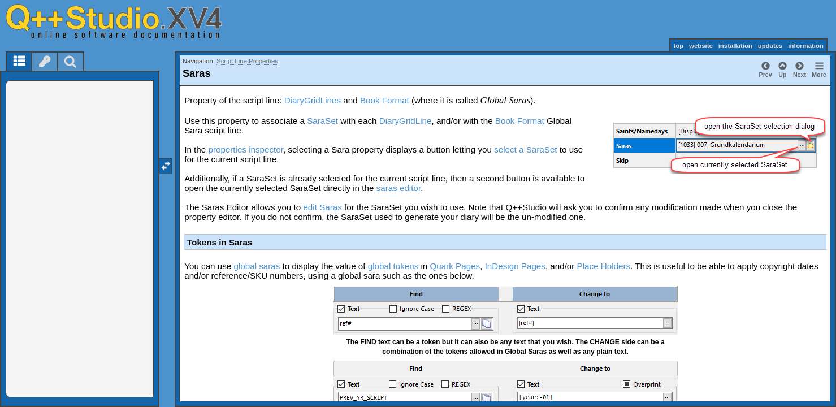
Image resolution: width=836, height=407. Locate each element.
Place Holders (604, 266)
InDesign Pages (515, 266)
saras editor (398, 188)
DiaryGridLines (312, 100)
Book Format (384, 100)
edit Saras (322, 207)
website (701, 45)
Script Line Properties (247, 61)
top (678, 45)
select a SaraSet (525, 149)
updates (770, 45)
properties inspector (245, 149)
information (806, 45)
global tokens (393, 266)
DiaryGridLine (405, 120)
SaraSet (322, 120)
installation (735, 45)
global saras (256, 266)
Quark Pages (455, 266)
